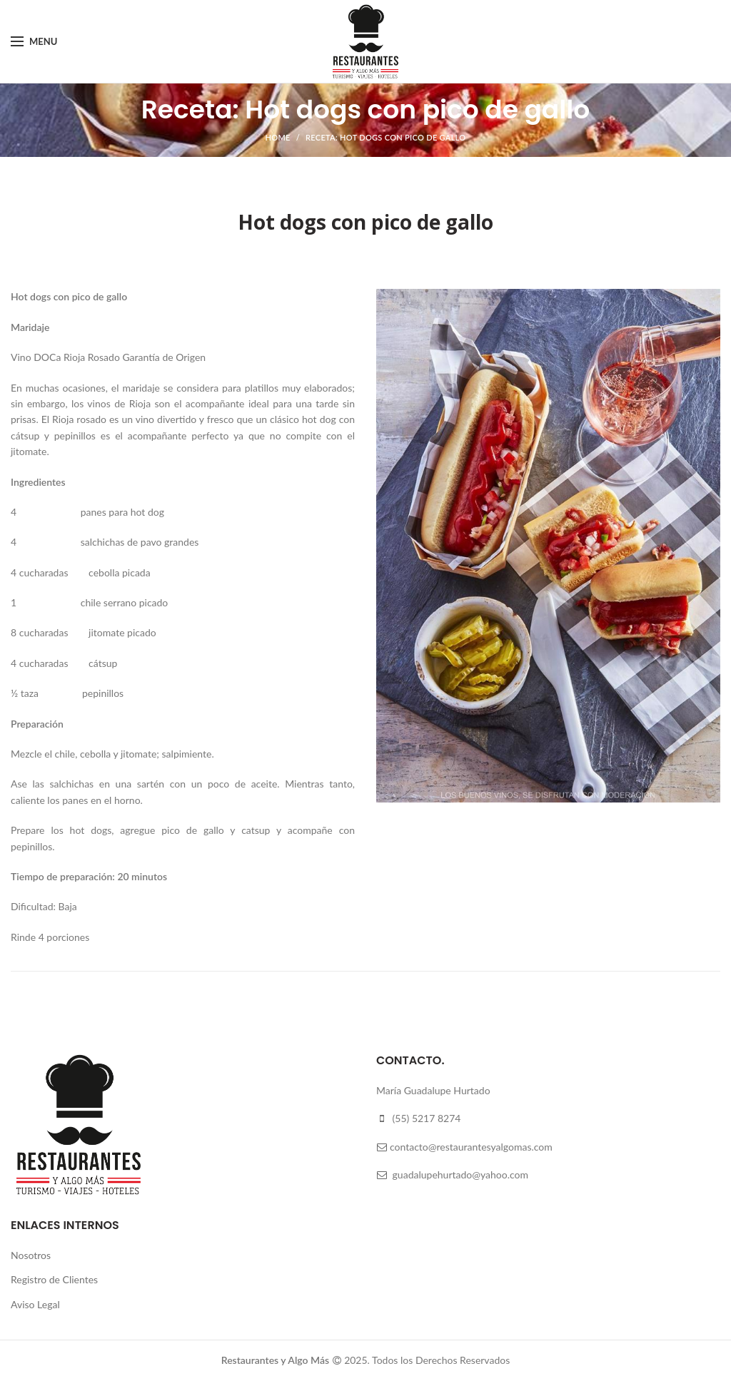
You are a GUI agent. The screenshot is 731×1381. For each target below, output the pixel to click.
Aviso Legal (35, 1304)
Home (278, 137)
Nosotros (31, 1255)
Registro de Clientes (54, 1279)
